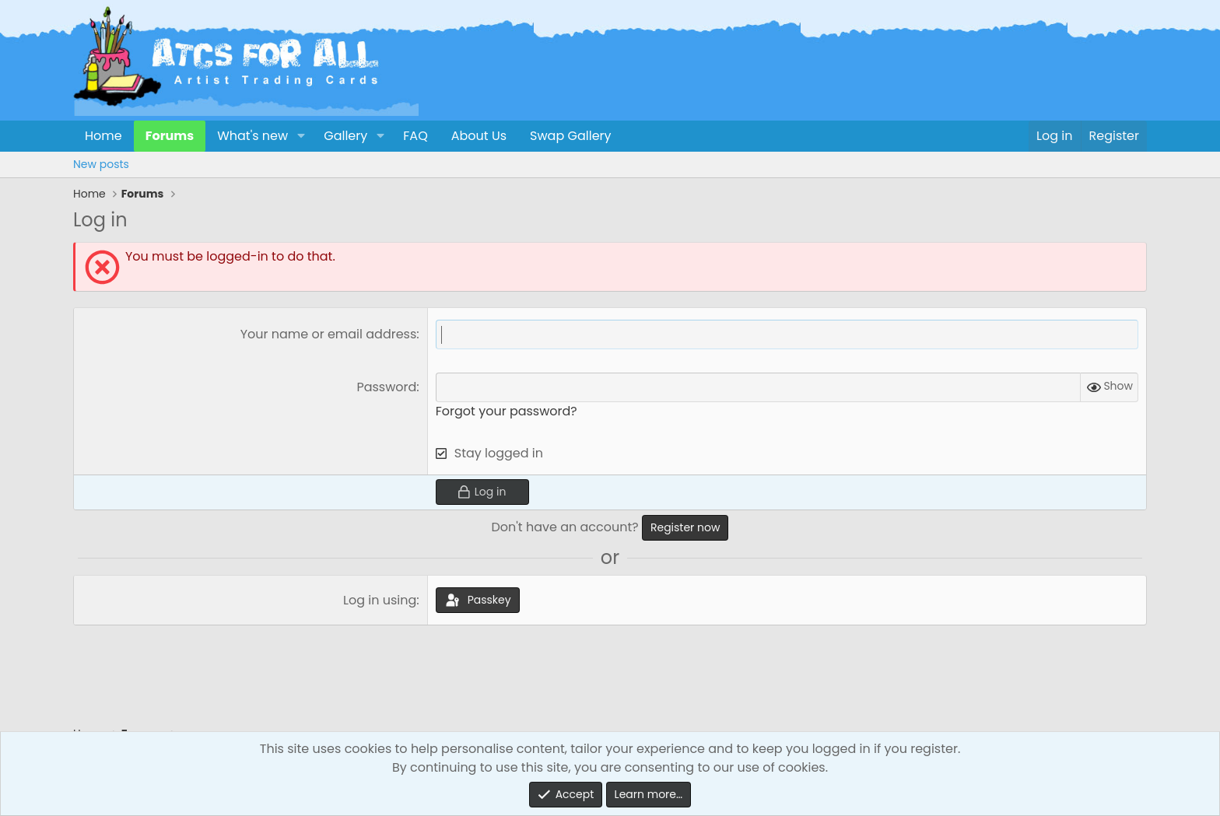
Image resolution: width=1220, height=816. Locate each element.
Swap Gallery (570, 136)
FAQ (415, 136)
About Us (479, 136)
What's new (252, 136)
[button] (300, 136)
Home (103, 136)
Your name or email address (328, 334)
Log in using (379, 600)
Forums (169, 136)
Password (386, 387)
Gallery (345, 136)
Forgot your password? (506, 411)
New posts (101, 164)
